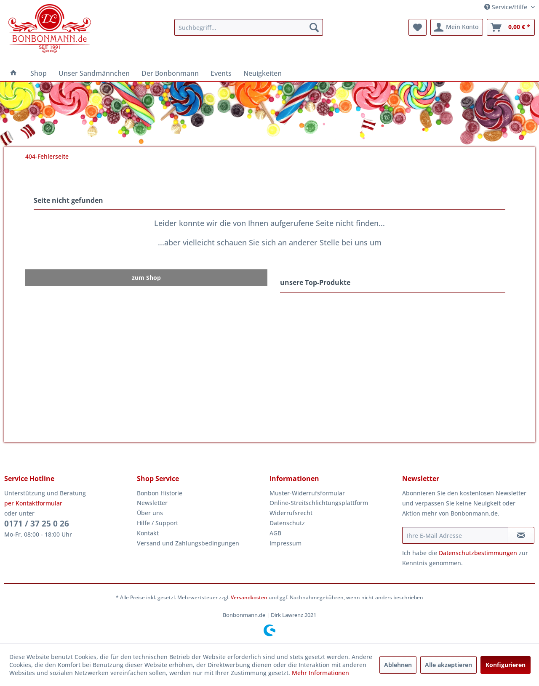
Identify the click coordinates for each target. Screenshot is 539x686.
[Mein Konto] (456, 27)
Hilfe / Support (157, 523)
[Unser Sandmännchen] (94, 73)
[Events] (221, 73)
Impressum (286, 543)
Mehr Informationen (320, 673)
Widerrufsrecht (291, 513)
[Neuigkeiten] (262, 73)
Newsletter (152, 503)
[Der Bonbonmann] (170, 73)
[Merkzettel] (417, 27)
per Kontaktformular (33, 503)
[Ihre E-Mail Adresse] (455, 535)
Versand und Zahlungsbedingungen (188, 543)
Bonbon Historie (159, 493)
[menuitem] (248, 27)
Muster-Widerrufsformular (307, 493)
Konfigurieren (506, 665)
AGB (275, 533)
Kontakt (148, 533)
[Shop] (38, 73)
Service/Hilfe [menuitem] (506, 7)
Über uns (150, 513)
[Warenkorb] (511, 27)
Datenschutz (287, 523)
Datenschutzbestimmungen (478, 553)
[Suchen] (314, 27)
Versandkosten (249, 597)
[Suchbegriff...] (248, 27)
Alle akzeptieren (448, 665)
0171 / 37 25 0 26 (36, 523)
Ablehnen (398, 665)
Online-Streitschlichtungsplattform (319, 503)
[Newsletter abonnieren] (521, 535)
